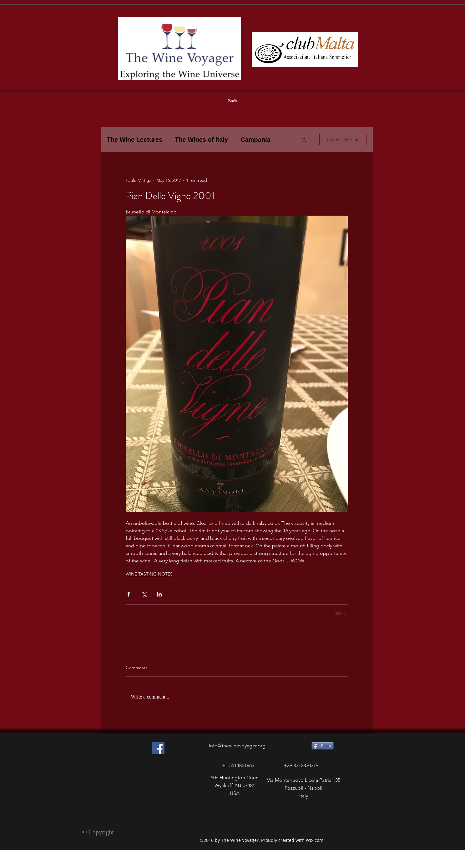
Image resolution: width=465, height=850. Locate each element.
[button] (304, 139)
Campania (255, 139)
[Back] (232, 100)
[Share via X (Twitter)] (144, 594)
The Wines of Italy (201, 139)
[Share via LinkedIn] (159, 594)
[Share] (322, 746)
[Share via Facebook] (129, 594)
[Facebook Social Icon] (158, 748)
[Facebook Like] (148, 809)
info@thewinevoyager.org (237, 746)
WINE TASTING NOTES (149, 574)
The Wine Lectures (135, 139)
